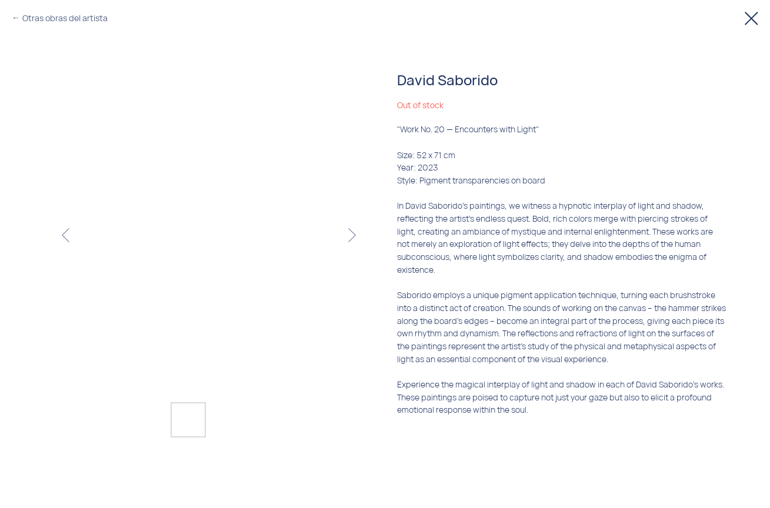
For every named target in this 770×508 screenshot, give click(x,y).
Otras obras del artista (65, 18)
